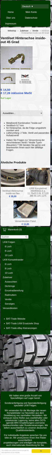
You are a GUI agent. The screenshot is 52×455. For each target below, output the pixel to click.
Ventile (8, 299)
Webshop (12, 31)
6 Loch (8, 246)
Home (11, 12)
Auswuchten (11, 282)
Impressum (10, 23)
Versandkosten (10, 308)
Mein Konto (31, 12)
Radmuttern (11, 295)
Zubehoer (7, 277)
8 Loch (8, 251)
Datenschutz (31, 18)
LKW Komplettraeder (13, 260)
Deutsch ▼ (27, 6)
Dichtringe (10, 286)
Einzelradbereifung (14, 290)
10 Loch (9, 255)
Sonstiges (10, 304)
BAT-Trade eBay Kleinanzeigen (21, 328)
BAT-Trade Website (15, 319)
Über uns (10, 18)
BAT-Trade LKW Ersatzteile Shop (22, 323)
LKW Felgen (9, 242)
